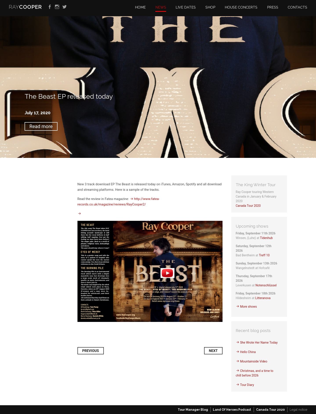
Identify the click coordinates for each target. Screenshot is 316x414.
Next (213, 351)
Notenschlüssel (265, 285)
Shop (210, 7)
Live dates (186, 7)
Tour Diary (247, 385)
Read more (41, 126)
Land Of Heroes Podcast (232, 409)
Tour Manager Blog (193, 409)
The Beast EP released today (69, 96)
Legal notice (298, 409)
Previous (90, 351)
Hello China (248, 352)
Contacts (297, 7)
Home (140, 7)
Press (272, 7)
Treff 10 (264, 255)
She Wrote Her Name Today (259, 342)
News (160, 7)
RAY (25, 7)
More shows (248, 306)
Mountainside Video (253, 361)
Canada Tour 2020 (248, 205)
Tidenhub (266, 238)
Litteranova (263, 298)
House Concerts (241, 7)
